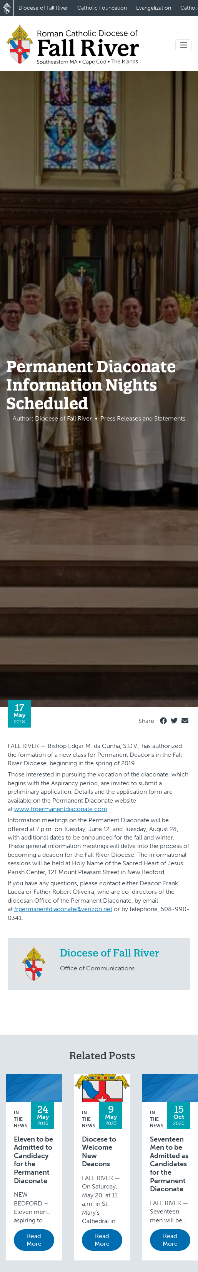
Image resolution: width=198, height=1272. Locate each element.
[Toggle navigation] (183, 45)
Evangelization (153, 8)
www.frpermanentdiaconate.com (60, 809)
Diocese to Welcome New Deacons (99, 1152)
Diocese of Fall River (43, 8)
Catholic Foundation (102, 8)
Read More (34, 1239)
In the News (20, 1119)
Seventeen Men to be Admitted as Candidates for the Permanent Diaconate (169, 1164)
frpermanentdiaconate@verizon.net (63, 909)
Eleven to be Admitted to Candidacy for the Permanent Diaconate (33, 1160)
